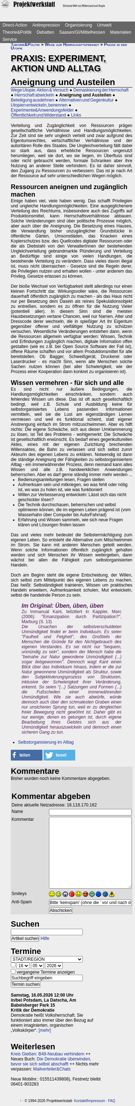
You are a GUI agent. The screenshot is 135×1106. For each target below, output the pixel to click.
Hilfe (45, 938)
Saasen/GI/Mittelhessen (82, 32)
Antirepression (46, 25)
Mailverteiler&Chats (52, 1069)
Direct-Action (15, 25)
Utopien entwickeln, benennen (39, 105)
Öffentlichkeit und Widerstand (38, 115)
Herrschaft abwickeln (34, 95)
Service (10, 39)
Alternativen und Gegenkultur (86, 100)
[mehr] (45, 1030)
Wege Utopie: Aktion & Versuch (39, 90)
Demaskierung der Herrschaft (101, 90)
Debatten (45, 32)
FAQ (111, 1101)
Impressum (96, 1101)
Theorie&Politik (17, 32)
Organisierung (78, 25)
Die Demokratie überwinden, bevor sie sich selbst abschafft (51, 1061)
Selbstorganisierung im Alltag (46, 742)
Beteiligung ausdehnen (32, 100)
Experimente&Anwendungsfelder (42, 110)
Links (76, 115)
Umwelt (104, 25)
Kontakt (80, 1101)
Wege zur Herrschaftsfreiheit (72, 44)
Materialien (120, 32)
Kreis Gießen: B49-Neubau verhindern (47, 1053)
